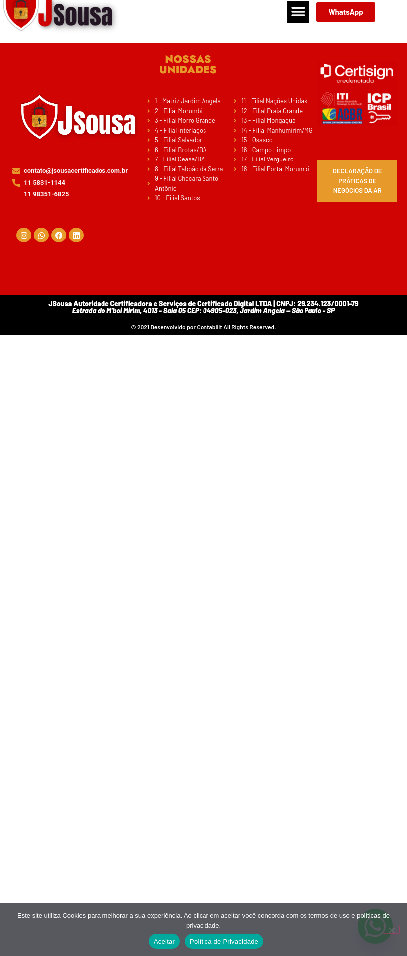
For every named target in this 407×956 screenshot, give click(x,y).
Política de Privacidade (224, 941)
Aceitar (164, 941)
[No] (391, 929)
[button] (298, 12)
